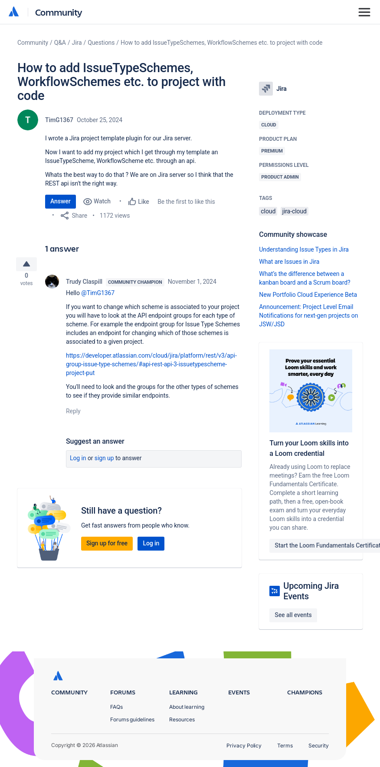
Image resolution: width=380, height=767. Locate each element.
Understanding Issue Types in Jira (304, 249)
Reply (73, 414)
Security (318, 745)
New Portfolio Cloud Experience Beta (308, 294)
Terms (285, 745)
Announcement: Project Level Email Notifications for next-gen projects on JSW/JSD (308, 315)
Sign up (104, 461)
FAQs (116, 707)
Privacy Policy (244, 745)
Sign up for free (107, 546)
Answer (60, 201)
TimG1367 (59, 119)
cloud (268, 211)
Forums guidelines (132, 719)
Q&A (60, 42)
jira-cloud (294, 211)
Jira (77, 42)
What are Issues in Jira (289, 261)
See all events (293, 614)
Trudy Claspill (84, 285)
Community (58, 12)
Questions (101, 42)
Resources (182, 719)
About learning (186, 707)
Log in (78, 461)
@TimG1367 (98, 296)
